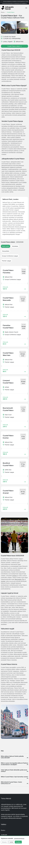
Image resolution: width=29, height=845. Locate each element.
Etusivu (3, 830)
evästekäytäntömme (19, 838)
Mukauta (4, 842)
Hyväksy (18, 842)
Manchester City (19, 579)
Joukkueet (4, 834)
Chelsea (14, 575)
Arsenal (3, 581)
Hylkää (11, 842)
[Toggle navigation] (26, 8)
